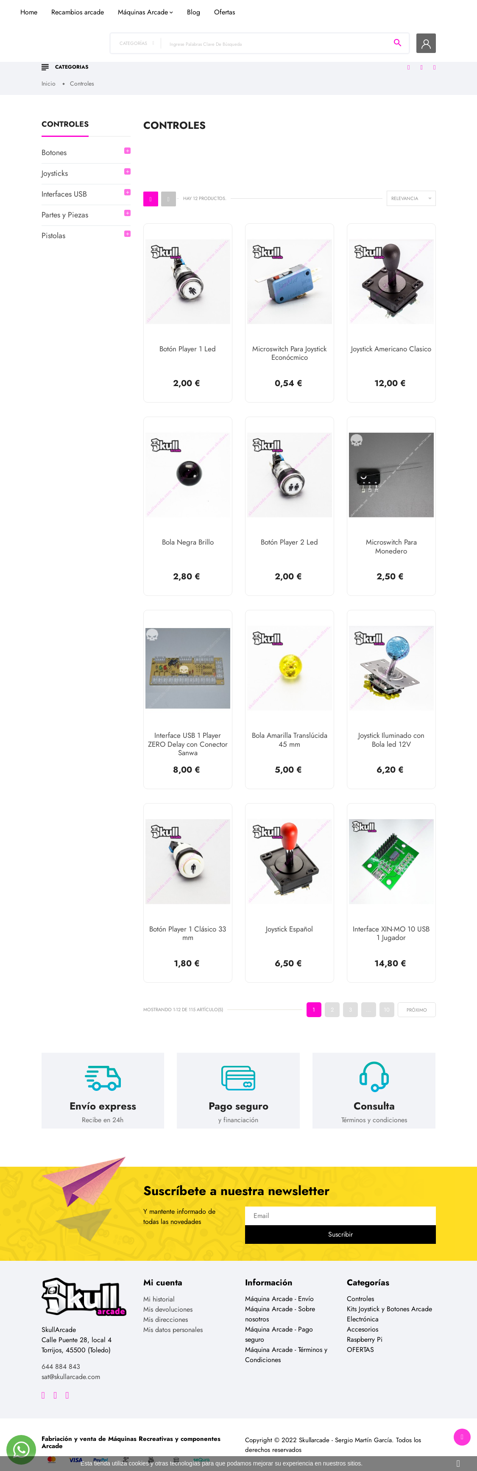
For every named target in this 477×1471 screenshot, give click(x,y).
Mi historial (159, 1287)
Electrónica (363, 1307)
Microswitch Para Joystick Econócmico (289, 346)
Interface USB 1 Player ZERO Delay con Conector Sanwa (188, 735)
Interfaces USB (64, 187)
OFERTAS (360, 1338)
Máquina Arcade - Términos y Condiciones (286, 1343)
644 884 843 (61, 1355)
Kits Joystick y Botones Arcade (389, 1297)
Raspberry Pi (364, 1327)
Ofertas (327, 52)
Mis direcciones (165, 1307)
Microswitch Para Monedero (391, 539)
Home (131, 52)
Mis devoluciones (167, 1297)
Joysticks (55, 166)
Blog (296, 52)
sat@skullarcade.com (71, 1365)
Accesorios (362, 1317)
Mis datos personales (173, 1318)
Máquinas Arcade (246, 52)
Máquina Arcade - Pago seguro (279, 1322)
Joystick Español (289, 918)
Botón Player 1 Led (187, 342)
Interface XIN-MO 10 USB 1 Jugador (391, 923)
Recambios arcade (180, 52)
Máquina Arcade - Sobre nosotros (280, 1302)
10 (387, 997)
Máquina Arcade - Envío (279, 1287)
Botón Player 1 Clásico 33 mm (187, 923)
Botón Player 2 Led (289, 534)
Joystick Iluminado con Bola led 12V (391, 731)
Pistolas (53, 228)
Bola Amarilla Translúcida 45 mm (289, 731)
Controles (65, 118)
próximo (417, 997)
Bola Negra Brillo (188, 534)
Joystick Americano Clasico (391, 342)
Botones (54, 145)
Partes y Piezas (65, 208)
